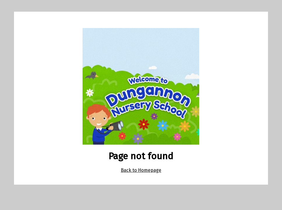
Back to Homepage (141, 170)
